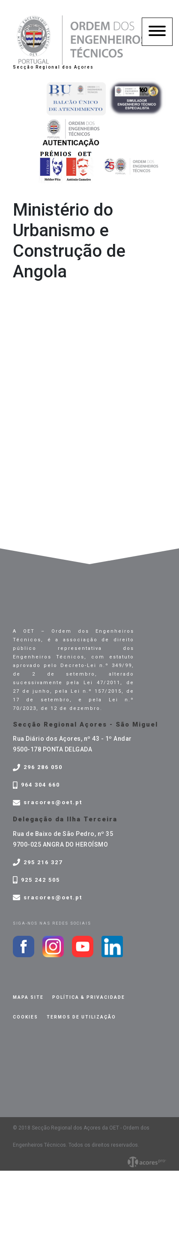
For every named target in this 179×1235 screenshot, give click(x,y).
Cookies (25, 1017)
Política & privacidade (88, 997)
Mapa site (28, 997)
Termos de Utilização (81, 1017)
